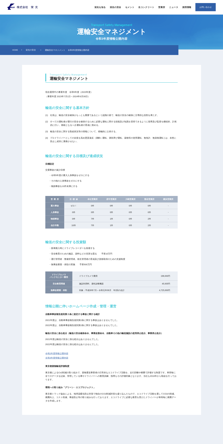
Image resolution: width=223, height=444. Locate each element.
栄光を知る (100, 7)
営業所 (161, 7)
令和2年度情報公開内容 (56, 353)
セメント (129, 7)
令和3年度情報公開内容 (56, 358)
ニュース (173, 7)
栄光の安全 (115, 7)
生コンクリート (146, 7)
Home (15, 50)
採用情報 (186, 7)
